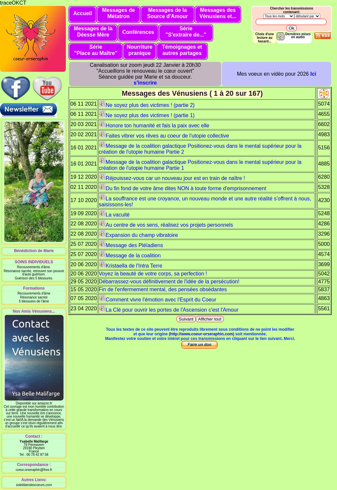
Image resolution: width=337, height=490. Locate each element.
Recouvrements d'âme (33, 293)
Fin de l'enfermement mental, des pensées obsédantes (163, 289)
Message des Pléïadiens (131, 245)
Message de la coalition (130, 255)
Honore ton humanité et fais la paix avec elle (154, 125)
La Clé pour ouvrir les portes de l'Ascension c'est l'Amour (168, 310)
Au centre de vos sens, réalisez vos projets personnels (166, 225)
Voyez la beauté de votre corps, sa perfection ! (153, 273)
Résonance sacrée (33, 297)
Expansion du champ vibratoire (138, 235)
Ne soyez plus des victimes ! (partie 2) (146, 105)
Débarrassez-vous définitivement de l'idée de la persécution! (169, 281)
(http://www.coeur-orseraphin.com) (201, 334)
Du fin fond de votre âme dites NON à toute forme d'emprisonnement (182, 188)
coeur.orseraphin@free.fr (34, 470)
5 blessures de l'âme (34, 301)
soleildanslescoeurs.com (34, 485)
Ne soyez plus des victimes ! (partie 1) (146, 115)
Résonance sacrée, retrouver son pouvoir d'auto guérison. (34, 272)
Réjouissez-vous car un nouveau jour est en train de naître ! (172, 178)
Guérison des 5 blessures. (34, 278)
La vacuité (114, 215)
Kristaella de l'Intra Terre (130, 266)
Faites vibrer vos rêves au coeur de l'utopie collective (164, 136)
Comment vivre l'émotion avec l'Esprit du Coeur (157, 299)
